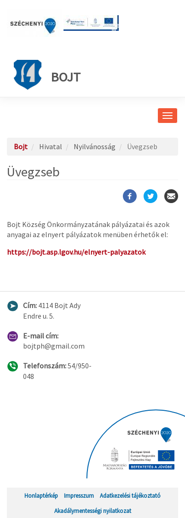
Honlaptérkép (41, 495)
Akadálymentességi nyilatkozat (92, 510)
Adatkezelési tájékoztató (130, 495)
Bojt (47, 75)
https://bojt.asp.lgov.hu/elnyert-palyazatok (76, 251)
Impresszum (79, 495)
